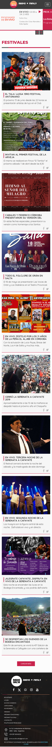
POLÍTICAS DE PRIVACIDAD (12, 723)
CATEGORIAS (8, 706)
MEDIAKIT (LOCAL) (10, 717)
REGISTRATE (8, 697)
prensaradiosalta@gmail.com (18, 738)
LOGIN (6, 700)
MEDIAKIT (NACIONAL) (11, 714)
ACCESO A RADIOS (10, 703)
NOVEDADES (8, 708)
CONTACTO (8, 720)
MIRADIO (7, 712)
